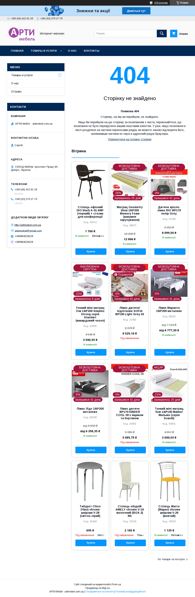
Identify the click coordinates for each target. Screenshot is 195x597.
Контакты (91, 50)
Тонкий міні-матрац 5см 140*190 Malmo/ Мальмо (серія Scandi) (169, 413)
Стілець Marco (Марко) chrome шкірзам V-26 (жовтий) (169, 511)
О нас (72, 50)
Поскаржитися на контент (99, 591)
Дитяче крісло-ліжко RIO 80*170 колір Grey (169, 210)
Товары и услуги (44, 50)
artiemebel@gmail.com (28, 230)
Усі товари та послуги (171, 559)
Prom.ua (116, 584)
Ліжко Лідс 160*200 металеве (90, 410)
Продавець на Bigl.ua (97, 588)
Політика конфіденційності (131, 591)
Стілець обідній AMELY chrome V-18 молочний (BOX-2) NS (130, 511)
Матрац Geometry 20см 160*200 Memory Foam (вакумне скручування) (130, 213)
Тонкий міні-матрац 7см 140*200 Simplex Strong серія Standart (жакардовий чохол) (90, 314)
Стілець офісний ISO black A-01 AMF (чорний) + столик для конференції (90, 212)
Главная (17, 50)
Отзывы (16, 91)
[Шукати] (162, 33)
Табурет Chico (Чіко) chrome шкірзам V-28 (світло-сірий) (90, 511)
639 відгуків (161, 2)
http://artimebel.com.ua (28, 224)
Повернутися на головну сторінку (130, 139)
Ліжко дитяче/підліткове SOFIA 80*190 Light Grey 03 (129, 311)
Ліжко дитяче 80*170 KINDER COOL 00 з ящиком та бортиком (129, 413)
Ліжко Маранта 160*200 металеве (169, 309)
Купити (91, 251)
